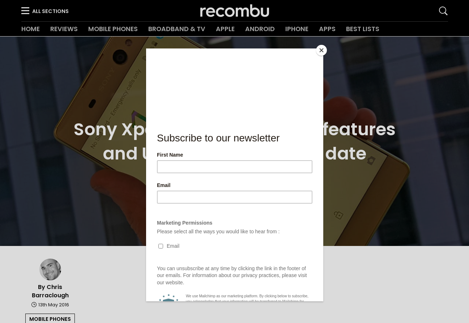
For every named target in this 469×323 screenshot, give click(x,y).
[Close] (321, 50)
